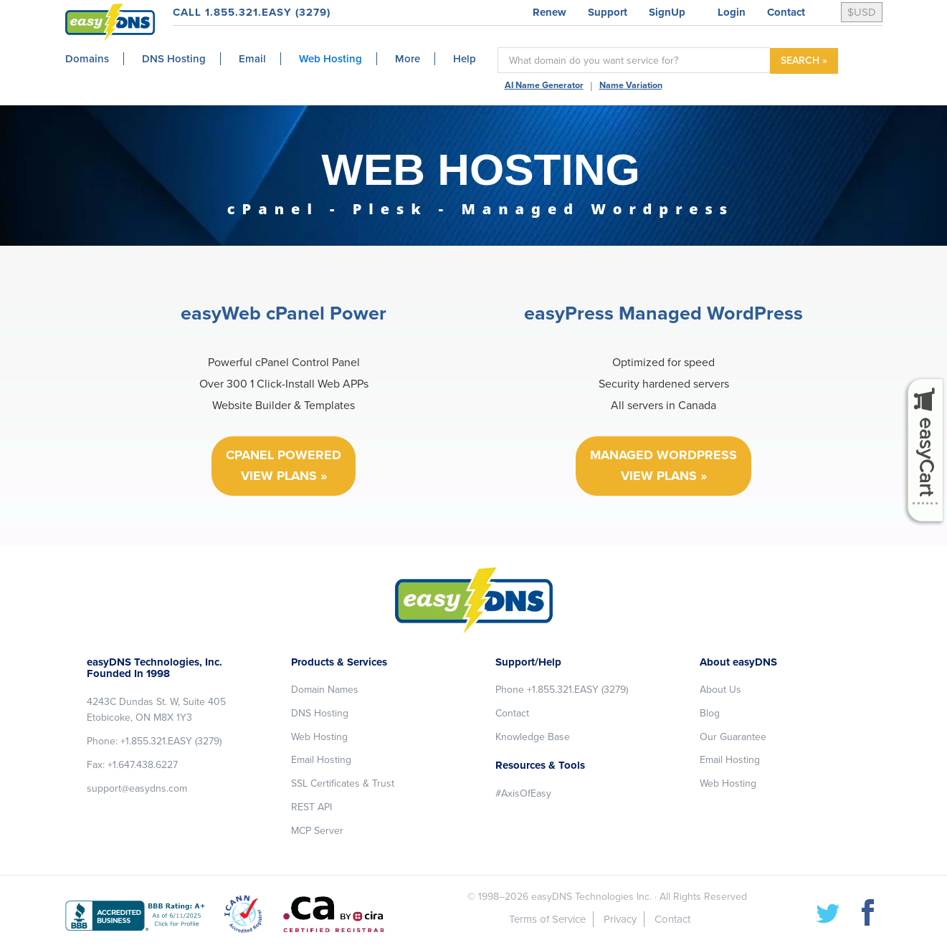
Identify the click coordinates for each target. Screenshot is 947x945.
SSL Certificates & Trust (342, 783)
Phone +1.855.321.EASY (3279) (561, 689)
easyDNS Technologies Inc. (591, 897)
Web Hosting (319, 737)
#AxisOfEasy (523, 793)
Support (607, 12)
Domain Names (324, 689)
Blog (710, 713)
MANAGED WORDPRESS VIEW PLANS (663, 465)
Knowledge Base (532, 737)
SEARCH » (804, 60)
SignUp (667, 12)
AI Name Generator (544, 85)
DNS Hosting (319, 713)
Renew (549, 12)
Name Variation (630, 85)
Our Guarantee (733, 737)
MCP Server (317, 831)
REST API (311, 807)
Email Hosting (321, 760)
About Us (720, 689)
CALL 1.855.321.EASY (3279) (251, 12)
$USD (861, 12)
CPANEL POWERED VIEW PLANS (283, 465)
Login (732, 12)
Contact (786, 12)
